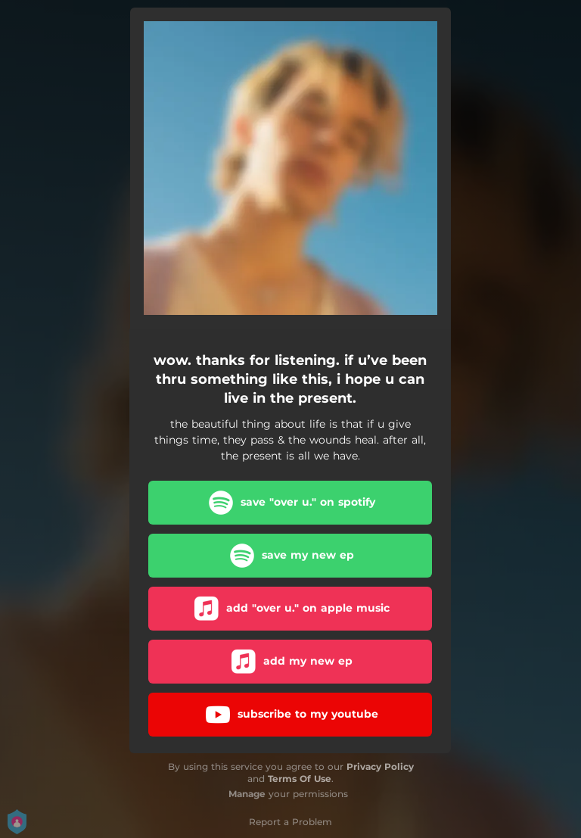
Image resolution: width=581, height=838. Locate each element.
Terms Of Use (299, 778)
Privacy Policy (380, 766)
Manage (247, 793)
